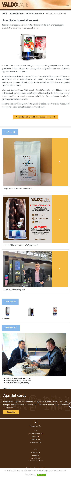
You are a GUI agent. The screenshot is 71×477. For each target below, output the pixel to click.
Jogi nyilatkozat (35, 458)
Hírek (35, 449)
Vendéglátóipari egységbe (35, 13)
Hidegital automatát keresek (56, 13)
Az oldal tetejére (35, 423)
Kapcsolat (35, 455)
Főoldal (4, 13)
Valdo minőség (35, 439)
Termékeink (35, 436)
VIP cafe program (35, 442)
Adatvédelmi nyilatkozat (35, 461)
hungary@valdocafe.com (37, 468)
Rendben (41, 475)
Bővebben (6, 319)
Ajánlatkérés (35, 452)
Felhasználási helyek (16, 13)
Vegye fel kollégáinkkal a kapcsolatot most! (35, 117)
